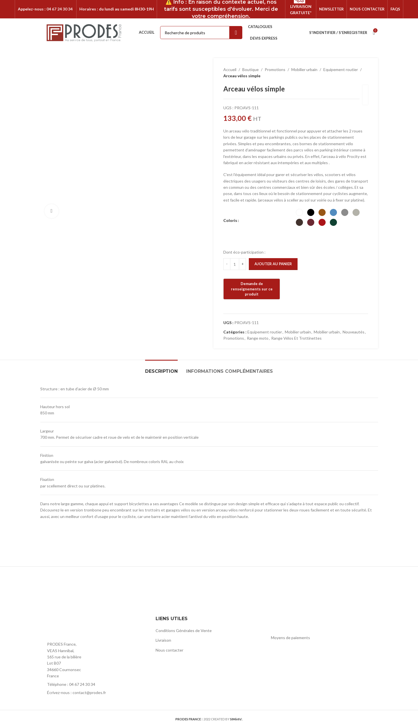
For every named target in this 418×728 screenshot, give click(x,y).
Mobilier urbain (304, 69)
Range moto (257, 338)
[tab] (161, 368)
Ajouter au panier (273, 264)
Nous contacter (169, 650)
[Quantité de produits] (234, 264)
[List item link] (93, 684)
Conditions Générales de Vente (184, 630)
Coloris (230, 220)
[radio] (299, 212)
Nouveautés (353, 331)
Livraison (163, 640)
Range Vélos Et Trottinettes (296, 338)
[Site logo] (84, 32)
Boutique (250, 69)
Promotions (275, 69)
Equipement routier (340, 69)
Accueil (229, 69)
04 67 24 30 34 (59, 9)
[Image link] (71, 626)
